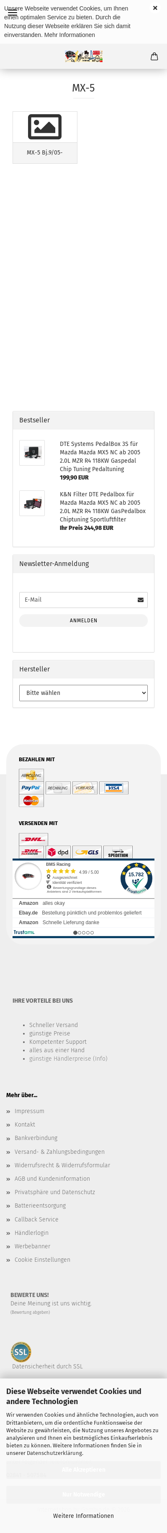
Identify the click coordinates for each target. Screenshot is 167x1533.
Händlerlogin (32, 1233)
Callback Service (37, 1219)
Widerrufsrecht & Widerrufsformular (62, 1165)
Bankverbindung (36, 1138)
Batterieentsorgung (40, 1205)
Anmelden (84, 621)
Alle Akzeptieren (83, 1469)
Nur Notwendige (83, 1494)
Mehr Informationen (69, 34)
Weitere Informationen (83, 1516)
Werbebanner (32, 1246)
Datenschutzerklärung (54, 1453)
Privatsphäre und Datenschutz (55, 1192)
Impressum (29, 1111)
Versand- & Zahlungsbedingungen (60, 1152)
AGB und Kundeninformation (52, 1178)
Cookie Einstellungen (42, 1259)
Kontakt (25, 1124)
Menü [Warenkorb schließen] (12, 12)
